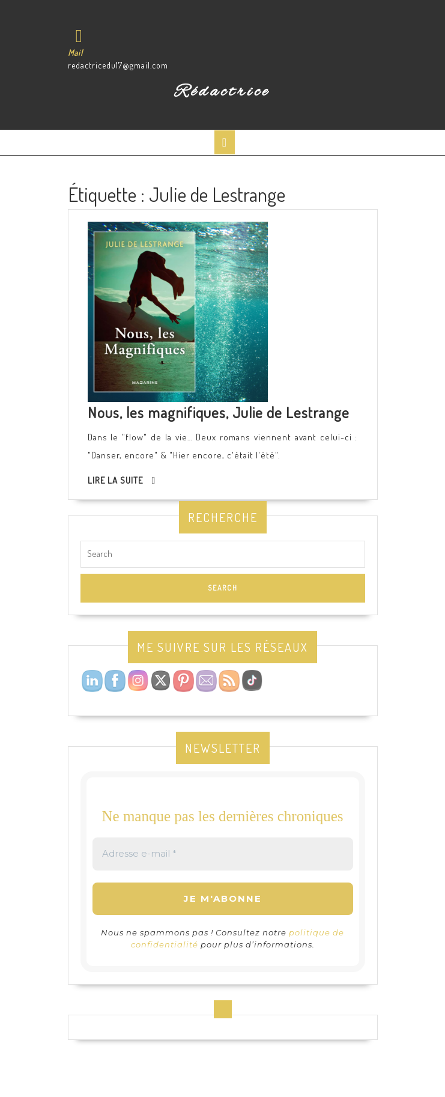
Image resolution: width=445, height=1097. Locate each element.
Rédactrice (222, 92)
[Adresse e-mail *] (222, 854)
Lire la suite (115, 480)
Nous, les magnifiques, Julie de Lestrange (219, 412)
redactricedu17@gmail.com (118, 65)
